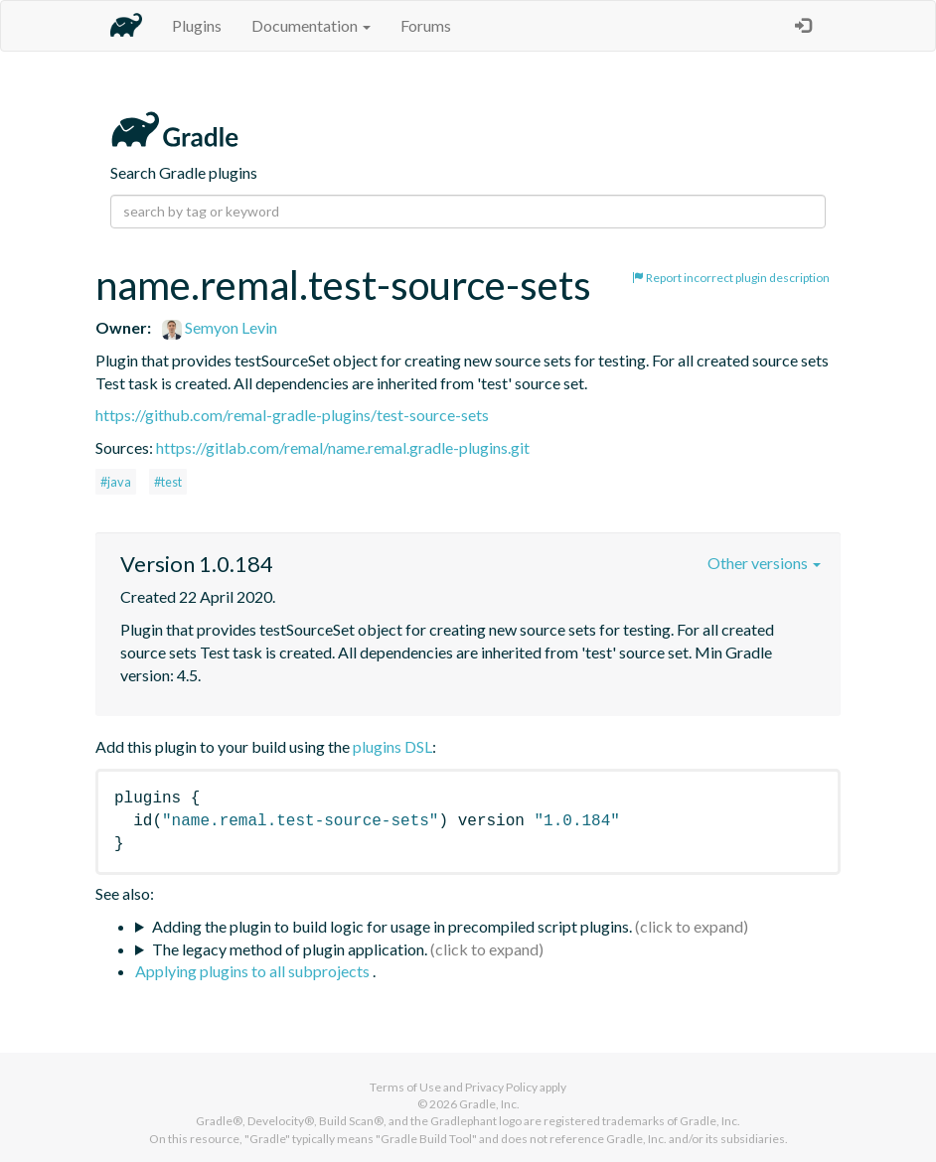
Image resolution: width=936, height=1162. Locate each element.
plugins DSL (392, 746)
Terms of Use (405, 1087)
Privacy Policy (501, 1087)
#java (115, 482)
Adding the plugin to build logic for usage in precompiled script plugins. (392, 926)
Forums (425, 25)
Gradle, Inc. (489, 1103)
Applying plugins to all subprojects (254, 970)
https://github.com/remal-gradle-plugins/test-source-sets (292, 414)
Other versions (764, 562)
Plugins (197, 25)
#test (168, 482)
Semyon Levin (219, 327)
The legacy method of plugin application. (289, 949)
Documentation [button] (311, 25)
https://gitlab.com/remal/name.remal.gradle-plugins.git (343, 447)
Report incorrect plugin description (731, 277)
